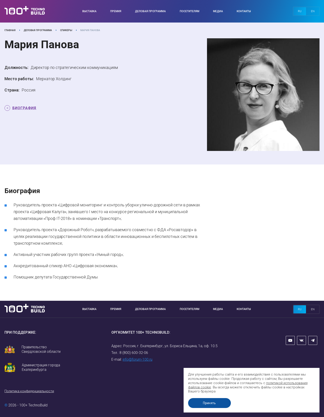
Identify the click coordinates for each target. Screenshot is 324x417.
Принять (210, 403)
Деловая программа (150, 11)
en (313, 11)
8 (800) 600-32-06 (133, 353)
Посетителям (189, 11)
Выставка (89, 11)
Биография (24, 108)
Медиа (218, 11)
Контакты (244, 11)
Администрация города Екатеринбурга (41, 367)
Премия (115, 11)
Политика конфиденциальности (29, 391)
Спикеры (66, 30)
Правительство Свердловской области (41, 349)
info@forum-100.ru (137, 359)
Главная (10, 30)
